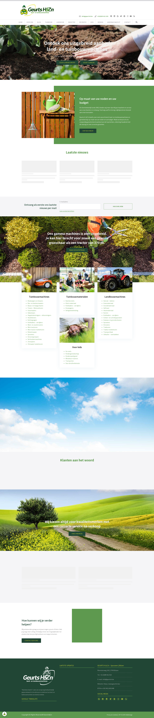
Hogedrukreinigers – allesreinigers (39, 315)
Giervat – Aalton (108, 301)
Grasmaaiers (32, 310)
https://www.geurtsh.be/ (112, 684)
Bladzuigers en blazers (35, 301)
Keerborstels (70, 301)
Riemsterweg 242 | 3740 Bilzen (107, 670)
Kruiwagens (70, 308)
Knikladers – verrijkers (35, 322)
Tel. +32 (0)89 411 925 (104, 675)
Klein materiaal (71, 303)
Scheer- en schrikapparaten (112, 318)
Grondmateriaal (108, 306)
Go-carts (68, 351)
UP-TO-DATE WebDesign (125, 715)
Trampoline (70, 361)
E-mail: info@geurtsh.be (105, 679)
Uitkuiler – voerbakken (111, 334)
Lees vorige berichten (67, 211)
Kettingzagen (32, 320)
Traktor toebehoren (110, 330)
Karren (105, 313)
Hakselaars (31, 313)
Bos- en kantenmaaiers (35, 303)
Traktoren (106, 327)
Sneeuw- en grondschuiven (112, 320)
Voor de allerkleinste (73, 363)
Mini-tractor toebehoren (36, 330)
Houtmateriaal (108, 310)
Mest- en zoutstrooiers (35, 325)
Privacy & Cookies (112, 715)
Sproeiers (31, 334)
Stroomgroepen (33, 337)
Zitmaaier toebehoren (35, 344)
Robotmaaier (32, 332)
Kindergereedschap (72, 354)
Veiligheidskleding (72, 310)
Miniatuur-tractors (72, 359)
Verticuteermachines (35, 339)
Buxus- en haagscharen (35, 306)
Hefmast (106, 308)
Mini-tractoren (33, 327)
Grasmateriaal (108, 303)
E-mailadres (64, 202)
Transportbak (108, 332)
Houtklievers (32, 318)
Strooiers (106, 325)
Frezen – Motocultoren (35, 308)
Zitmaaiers (31, 342)
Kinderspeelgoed (71, 356)
